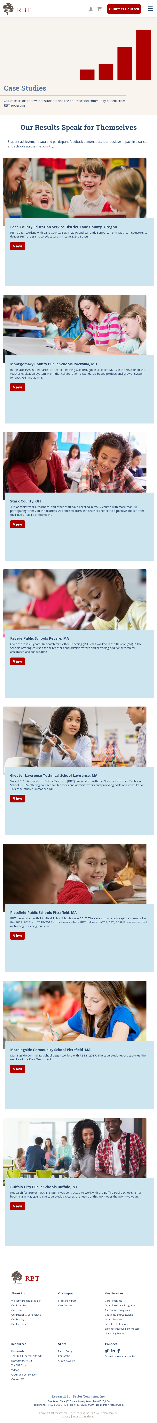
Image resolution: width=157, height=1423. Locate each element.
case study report (116, 1055)
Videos (15, 1370)
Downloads (17, 1351)
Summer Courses (124, 8)
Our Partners (18, 1324)
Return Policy (65, 1351)
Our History (17, 1319)
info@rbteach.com (113, 1404)
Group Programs (114, 1319)
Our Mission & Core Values (26, 1314)
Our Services (114, 1293)
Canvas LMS (17, 1379)
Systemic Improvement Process (122, 1328)
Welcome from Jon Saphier (26, 1300)
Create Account (66, 1360)
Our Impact (66, 1293)
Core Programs (113, 1300)
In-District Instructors (116, 1324)
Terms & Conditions (84, 1416)
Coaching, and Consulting (119, 1314)
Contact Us (64, 1356)
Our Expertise (18, 1305)
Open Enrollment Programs (120, 1305)
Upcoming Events (114, 1333)
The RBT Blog (18, 1365)
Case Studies (65, 1305)
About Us (18, 1293)
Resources (18, 1344)
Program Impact (67, 1300)
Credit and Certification (24, 1374)
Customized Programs (117, 1310)
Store (62, 1344)
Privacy (66, 1416)
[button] (90, 9)
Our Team (16, 1310)
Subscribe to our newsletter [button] (120, 1356)
